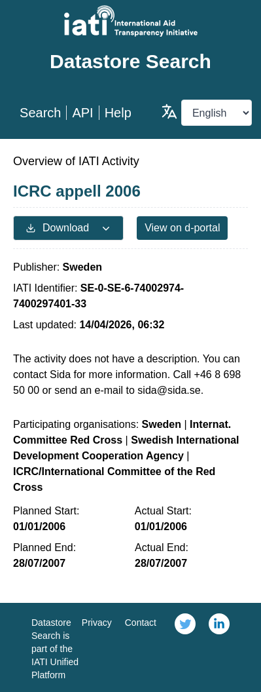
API (82, 113)
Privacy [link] (97, 622)
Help (118, 113)
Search (40, 113)
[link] (185, 647)
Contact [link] (140, 622)
